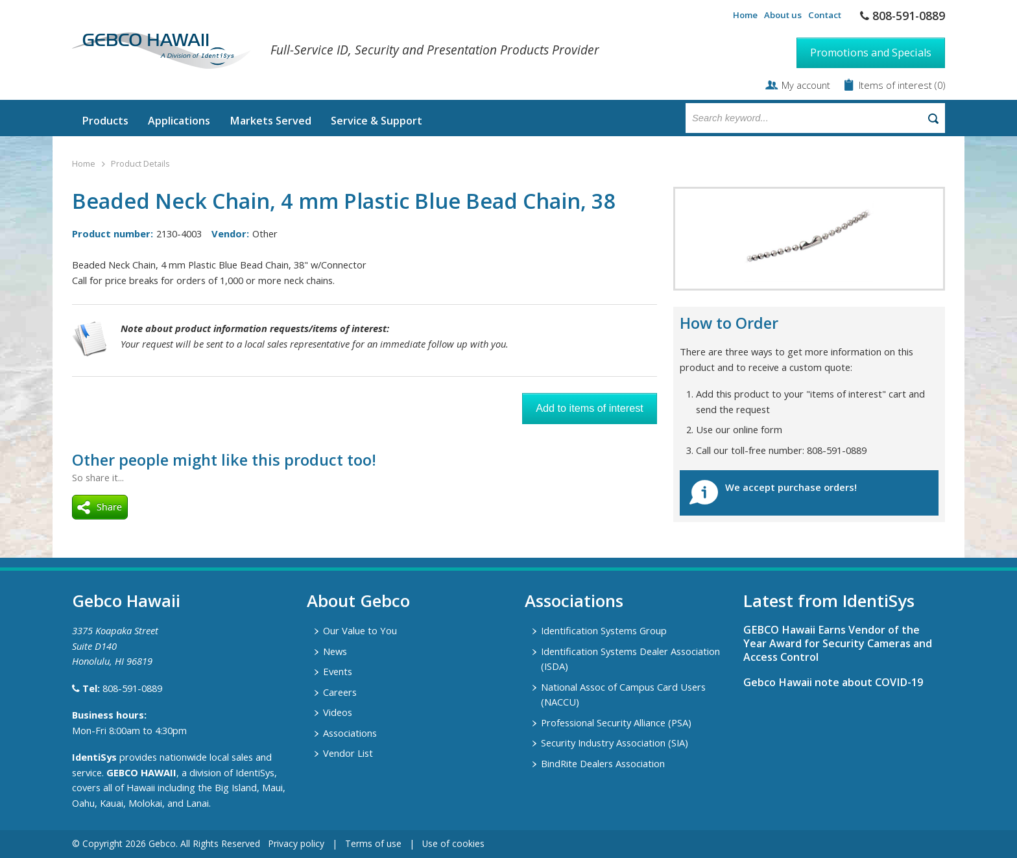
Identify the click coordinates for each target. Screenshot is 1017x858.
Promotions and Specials (870, 52)
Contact (824, 15)
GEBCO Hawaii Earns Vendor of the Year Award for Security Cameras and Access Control (837, 643)
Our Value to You (360, 630)
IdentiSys (94, 756)
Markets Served (270, 120)
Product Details (140, 163)
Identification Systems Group (604, 630)
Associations (350, 732)
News (335, 651)
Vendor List (348, 752)
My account (806, 84)
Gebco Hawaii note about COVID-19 (833, 682)
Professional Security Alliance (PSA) (616, 722)
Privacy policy (296, 843)
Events (337, 671)
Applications (179, 120)
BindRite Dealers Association (603, 763)
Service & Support (376, 120)
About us (783, 15)
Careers (340, 691)
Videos (337, 712)
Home (745, 15)
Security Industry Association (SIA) (614, 742)
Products (105, 120)
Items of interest (897, 84)
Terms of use (373, 843)
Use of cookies (453, 843)
